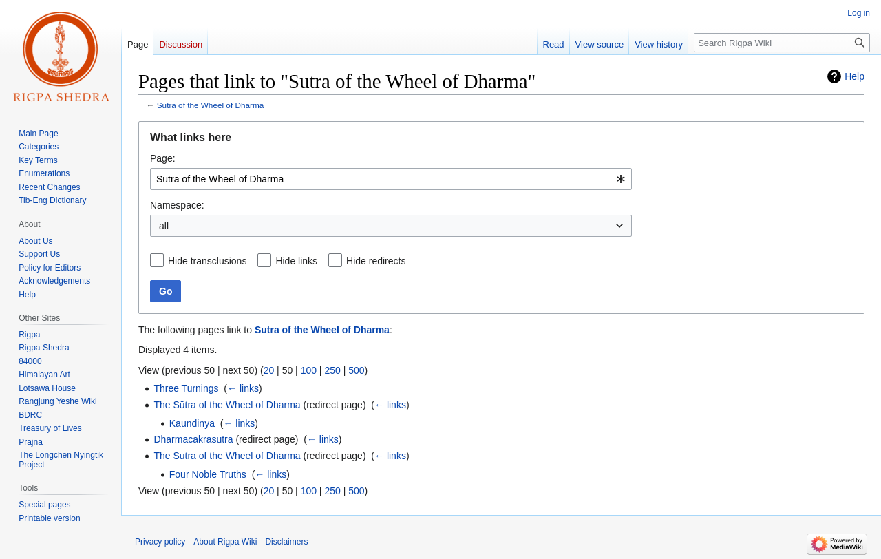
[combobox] (391, 179)
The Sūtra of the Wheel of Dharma (226, 404)
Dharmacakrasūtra (193, 439)
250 (332, 370)
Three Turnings (185, 388)
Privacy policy (160, 542)
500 (356, 370)
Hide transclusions (207, 260)
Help (854, 76)
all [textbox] (164, 225)
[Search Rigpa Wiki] (782, 42)
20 (269, 370)
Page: (163, 158)
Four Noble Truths (207, 474)
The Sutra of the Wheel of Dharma (226, 455)
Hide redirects (375, 260)
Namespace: (177, 205)
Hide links (296, 260)
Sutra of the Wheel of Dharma (210, 105)
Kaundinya (192, 423)
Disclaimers (286, 542)
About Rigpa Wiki (225, 542)
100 (309, 370)
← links (243, 388)
